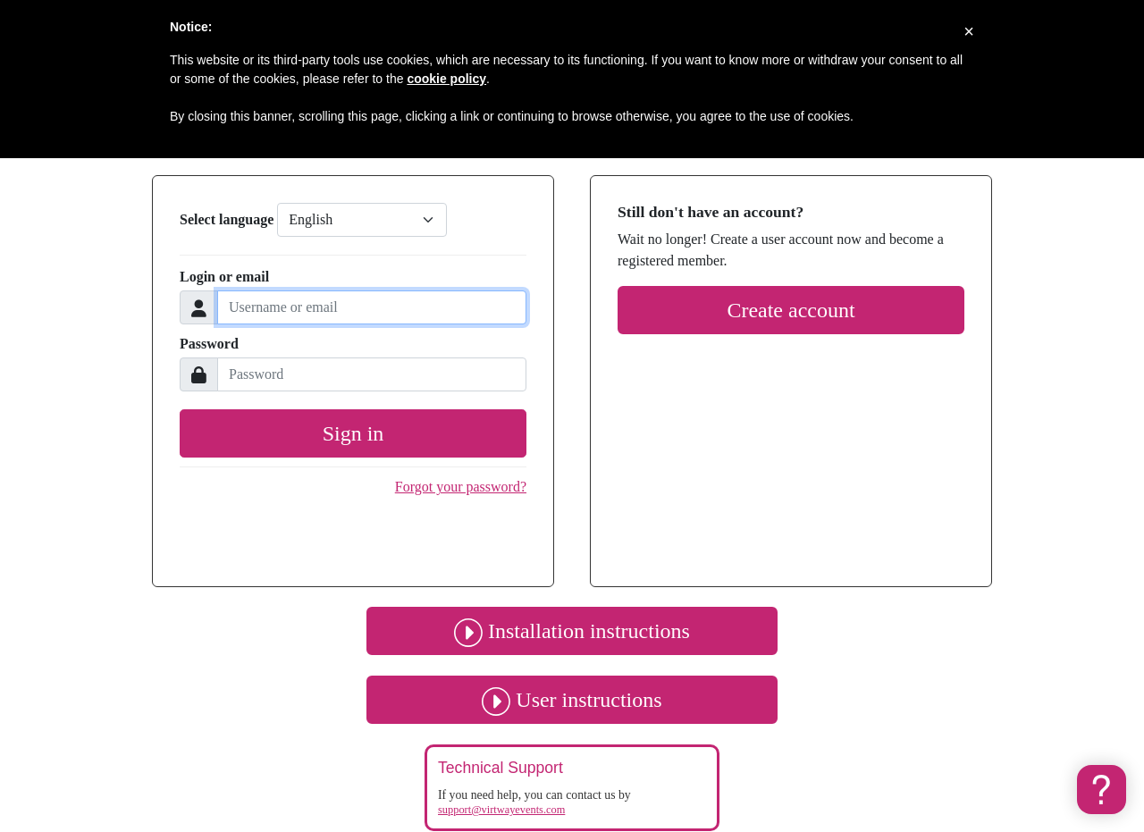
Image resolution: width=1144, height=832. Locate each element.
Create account (790, 310)
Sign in (353, 433)
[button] (1101, 789)
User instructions (571, 639)
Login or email (224, 276)
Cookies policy (154, 811)
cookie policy (446, 78)
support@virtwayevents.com (501, 749)
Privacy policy (59, 811)
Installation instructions (572, 570)
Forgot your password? (460, 486)
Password (209, 343)
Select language (226, 219)
